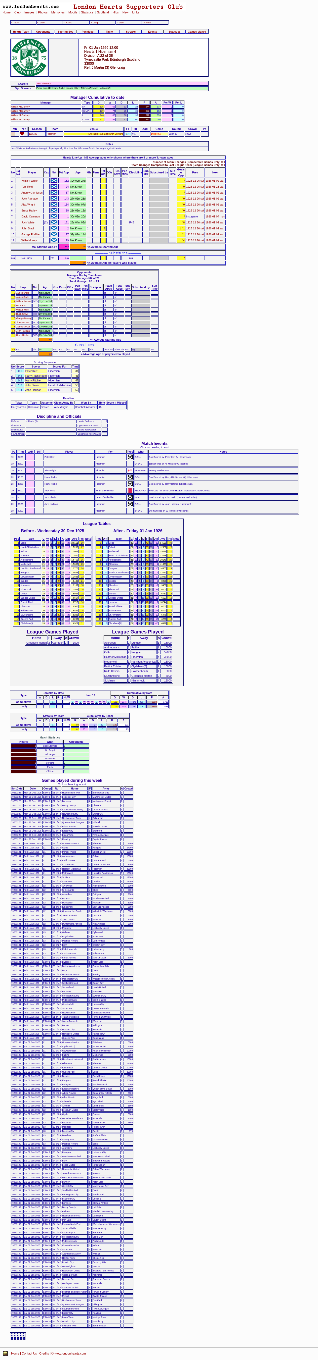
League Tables (97, 523)
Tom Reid (27, 186)
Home (6, 12)
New (125, 12)
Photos (42, 12)
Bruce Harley (29, 210)
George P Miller (30, 234)
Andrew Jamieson (31, 192)
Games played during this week (72, 780)
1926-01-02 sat (214, 180)
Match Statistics (50, 737)
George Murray (23, 318)
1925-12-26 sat (195, 180)
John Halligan (23, 331)
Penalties (88, 31)
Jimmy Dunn (22, 322)
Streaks (131, 31)
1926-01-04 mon (215, 216)
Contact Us (29, 1353)
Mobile (72, 12)
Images (29, 12)
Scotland (103, 12)
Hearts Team (21, 31)
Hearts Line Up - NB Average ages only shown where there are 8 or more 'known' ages (118, 157)
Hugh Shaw (22, 314)
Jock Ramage (29, 198)
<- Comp (68, 22)
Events (152, 31)
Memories (58, 12)
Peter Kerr (21, 305)
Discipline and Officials (59, 416)
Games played (197, 31)
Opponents (43, 31)
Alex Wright (28, 204)
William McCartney (20, 106)
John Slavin (28, 228)
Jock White (27, 222)
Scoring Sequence (45, 362)
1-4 (127, 134)
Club (17, 12)
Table (109, 31)
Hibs (116, 12)
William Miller (22, 310)
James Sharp (22, 293)
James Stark (22, 297)
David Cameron (30, 216)
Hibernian (51, 134)
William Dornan (23, 301)
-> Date (119, 22)
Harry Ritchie (22, 335)
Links (135, 12)
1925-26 (33, 134)
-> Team (147, 22)
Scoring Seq (65, 31)
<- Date (40, 22)
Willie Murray (29, 240)
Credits (44, 1353)
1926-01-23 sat (214, 186)
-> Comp (94, 22)
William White (29, 180)
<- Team (15, 22)
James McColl (23, 326)
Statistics (87, 12)
